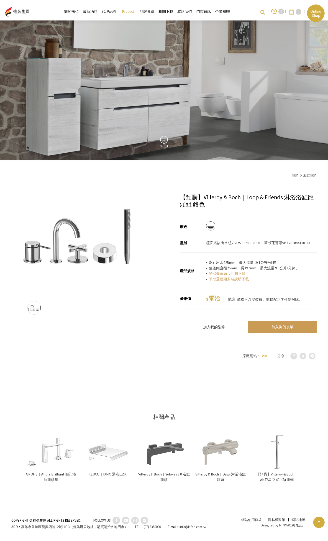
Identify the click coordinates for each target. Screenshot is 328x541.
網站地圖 (298, 520)
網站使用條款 (251, 520)
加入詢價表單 (282, 327)
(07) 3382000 (152, 527)
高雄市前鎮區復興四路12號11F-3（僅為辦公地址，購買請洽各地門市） (74, 527)
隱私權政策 (276, 520)
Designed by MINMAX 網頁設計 (283, 525)
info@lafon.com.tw (192, 527)
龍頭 (295, 175)
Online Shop (315, 13)
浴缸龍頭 (310, 175)
